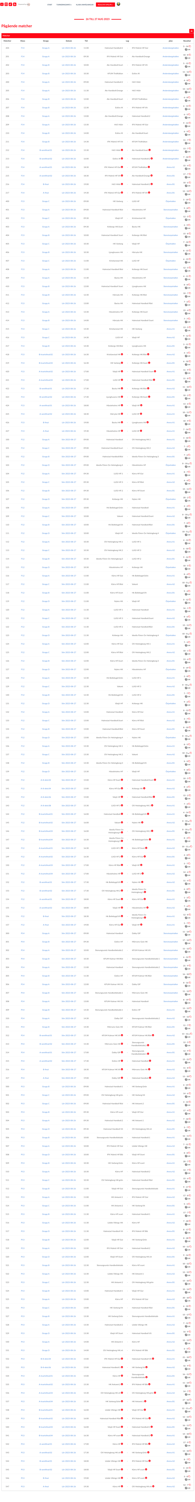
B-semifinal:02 (45, 158)
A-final (46, 192)
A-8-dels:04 (46, 788)
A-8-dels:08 (46, 805)
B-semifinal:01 (45, 150)
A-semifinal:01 (45, 167)
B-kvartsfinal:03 (46, 831)
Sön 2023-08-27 (69, 439)
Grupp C (45, 201)
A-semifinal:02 (45, 175)
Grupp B (46, 65)
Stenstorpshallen (170, 209)
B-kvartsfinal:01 (46, 814)
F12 (23, 439)
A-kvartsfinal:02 (46, 371)
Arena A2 (171, 167)
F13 (23, 201)
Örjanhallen (171, 201)
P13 (23, 1086)
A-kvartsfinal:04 (46, 380)
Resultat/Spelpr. (105, 5)
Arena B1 (171, 175)
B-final (46, 184)
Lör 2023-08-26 (69, 48)
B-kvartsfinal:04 (46, 363)
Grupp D (46, 465)
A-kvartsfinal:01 (46, 848)
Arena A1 (171, 329)
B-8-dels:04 (46, 1359)
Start (49, 5)
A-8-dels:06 (46, 797)
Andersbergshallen (171, 48)
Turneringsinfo (64, 5)
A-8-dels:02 (46, 780)
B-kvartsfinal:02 (46, 354)
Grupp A (46, 48)
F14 (23, 48)
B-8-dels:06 (46, 1367)
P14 (23, 933)
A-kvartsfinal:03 (46, 865)
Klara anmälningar (84, 5)
